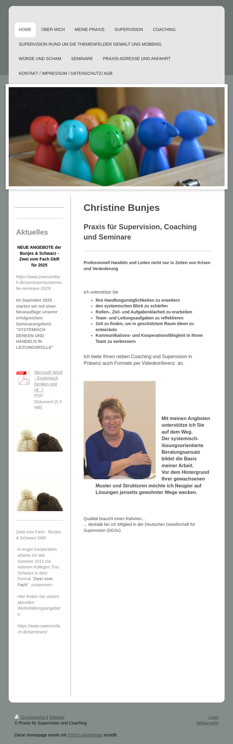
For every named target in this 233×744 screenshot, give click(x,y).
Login (213, 717)
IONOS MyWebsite (85, 735)
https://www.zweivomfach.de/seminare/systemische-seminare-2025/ (39, 282)
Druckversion (31, 717)
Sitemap (56, 717)
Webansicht (208, 723)
